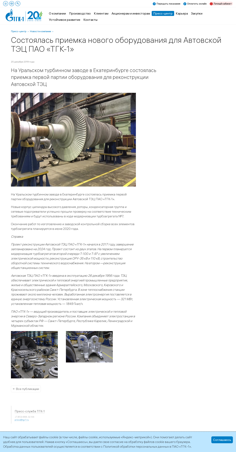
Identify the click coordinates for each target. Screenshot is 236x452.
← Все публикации (26, 389)
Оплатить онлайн (197, 3)
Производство (80, 13)
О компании (57, 13)
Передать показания (168, 3)
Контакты (90, 20)
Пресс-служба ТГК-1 (30, 411)
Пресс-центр (163, 13)
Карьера (182, 13)
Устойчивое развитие (64, 20)
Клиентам (101, 13)
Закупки (196, 13)
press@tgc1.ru (22, 420)
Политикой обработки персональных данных (136, 446)
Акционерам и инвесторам (131, 13)
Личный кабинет (223, 3)
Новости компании (40, 31)
